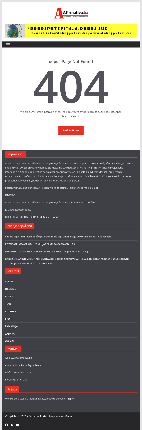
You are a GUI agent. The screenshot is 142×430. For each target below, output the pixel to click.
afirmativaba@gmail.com (27, 365)
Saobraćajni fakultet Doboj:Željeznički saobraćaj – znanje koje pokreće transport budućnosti (58, 236)
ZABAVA (10, 333)
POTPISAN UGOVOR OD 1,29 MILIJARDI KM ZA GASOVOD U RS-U (41, 244)
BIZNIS (9, 296)
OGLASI (9, 341)
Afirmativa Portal (37, 416)
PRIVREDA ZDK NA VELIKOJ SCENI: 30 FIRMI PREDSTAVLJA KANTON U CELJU (47, 251)
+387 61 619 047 (19, 379)
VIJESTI (9, 281)
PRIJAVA (71, 398)
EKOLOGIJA (11, 326)
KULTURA (10, 311)
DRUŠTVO (10, 288)
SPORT (9, 318)
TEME (8, 303)
